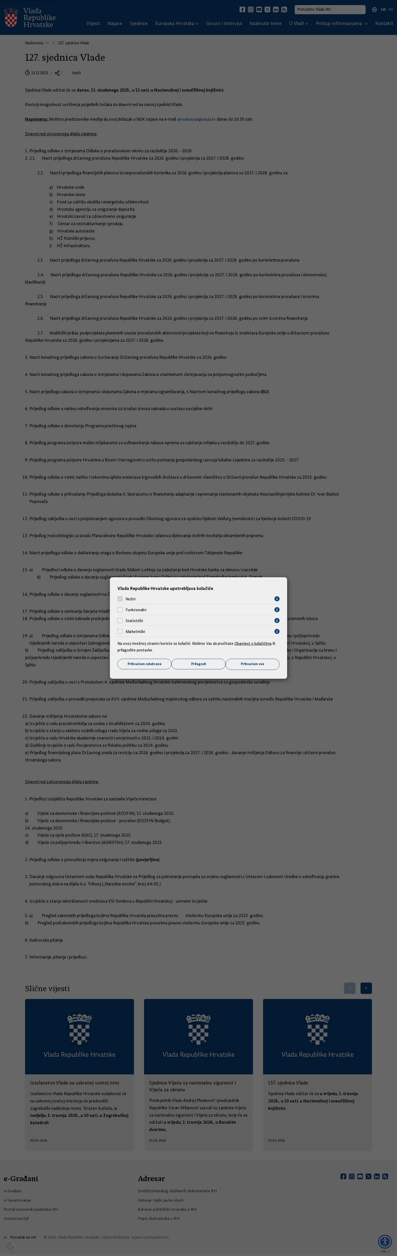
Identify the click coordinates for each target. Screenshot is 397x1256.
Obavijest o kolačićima (253, 643)
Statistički (134, 620)
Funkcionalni (136, 609)
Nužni (130, 599)
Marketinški (135, 631)
